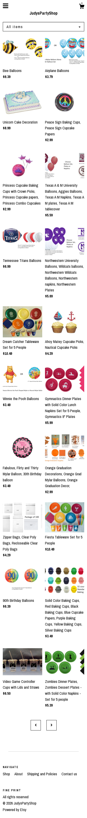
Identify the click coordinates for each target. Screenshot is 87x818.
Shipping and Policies (42, 773)
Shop (7, 773)
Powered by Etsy (14, 809)
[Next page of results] (51, 725)
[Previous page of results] (36, 725)
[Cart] (81, 6)
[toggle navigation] (5, 5)
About (19, 773)
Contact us (69, 773)
